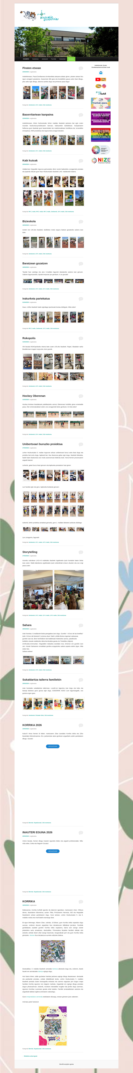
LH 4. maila (46, 289)
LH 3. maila (38, 289)
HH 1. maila (32, 211)
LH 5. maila (38, 254)
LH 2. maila (38, 105)
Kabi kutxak (30, 160)
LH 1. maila (38, 151)
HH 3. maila (47, 211)
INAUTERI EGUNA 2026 (37, 832)
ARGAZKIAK (52, 746)
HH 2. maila (39, 211)
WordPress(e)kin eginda (66, 1064)
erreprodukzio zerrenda (34, 997)
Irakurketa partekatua (36, 298)
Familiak (53, 59)
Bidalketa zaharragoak (29, 1056)
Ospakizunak (37, 822)
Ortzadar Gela (39, 715)
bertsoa (55, 969)
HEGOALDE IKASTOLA (40, 15)
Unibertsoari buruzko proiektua (42, 444)
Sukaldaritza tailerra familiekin (41, 679)
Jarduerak (45, 59)
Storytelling (29, 552)
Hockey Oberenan (33, 395)
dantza (40, 971)
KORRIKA (28, 901)
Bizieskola (29, 221)
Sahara (26, 625)
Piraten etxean (31, 68)
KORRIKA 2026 (32, 725)
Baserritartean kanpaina (37, 114)
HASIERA (26, 59)
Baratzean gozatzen (35, 263)
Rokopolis (29, 338)
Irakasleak (62, 59)
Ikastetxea (35, 59)
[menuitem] (71, 59)
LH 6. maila (61, 211)
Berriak (31, 822)
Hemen (32, 935)
